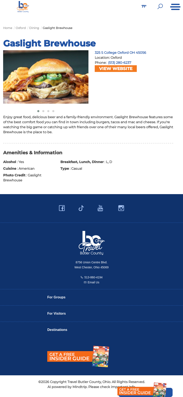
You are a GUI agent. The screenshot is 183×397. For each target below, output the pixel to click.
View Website (115, 68)
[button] (38, 111)
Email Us (93, 282)
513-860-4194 (93, 277)
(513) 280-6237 (119, 63)
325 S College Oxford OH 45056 (120, 53)
